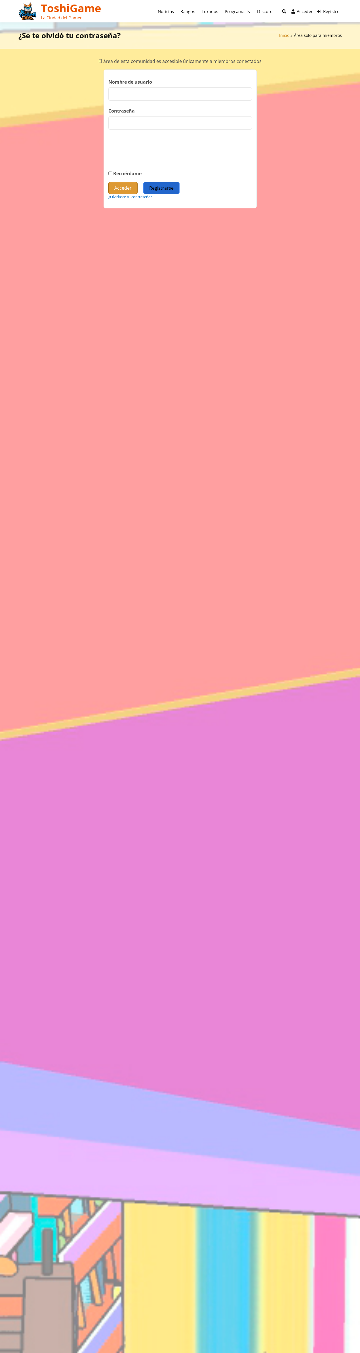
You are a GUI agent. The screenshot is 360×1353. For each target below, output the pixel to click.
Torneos (210, 11)
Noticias (166, 11)
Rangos (187, 11)
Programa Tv (237, 11)
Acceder (302, 11)
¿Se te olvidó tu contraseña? (69, 35)
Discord (265, 11)
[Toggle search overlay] (284, 11)
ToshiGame (71, 8)
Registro (328, 11)
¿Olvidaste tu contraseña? (130, 196)
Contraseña (121, 111)
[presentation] (151, 155)
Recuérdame (125, 173)
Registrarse (161, 188)
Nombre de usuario (130, 82)
